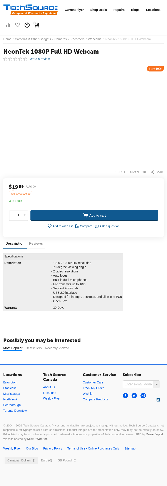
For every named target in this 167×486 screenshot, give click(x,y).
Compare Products (95, 399)
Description (15, 243)
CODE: (118, 172)
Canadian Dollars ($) (21, 460)
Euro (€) (46, 460)
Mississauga (11, 393)
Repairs (119, 10)
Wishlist (88, 393)
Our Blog (32, 448)
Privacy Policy (52, 448)
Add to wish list (60, 226)
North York (10, 399)
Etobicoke (10, 388)
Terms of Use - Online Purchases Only (93, 448)
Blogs (135, 10)
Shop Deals (98, 10)
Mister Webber (37, 439)
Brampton (10, 382)
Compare (83, 226)
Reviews (36, 243)
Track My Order (93, 388)
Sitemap (129, 448)
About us (49, 387)
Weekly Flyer (52, 398)
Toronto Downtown (15, 410)
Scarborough (12, 405)
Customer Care (93, 382)
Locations (153, 10)
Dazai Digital (154, 434)
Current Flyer (74, 10)
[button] (157, 172)
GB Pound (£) (67, 460)
